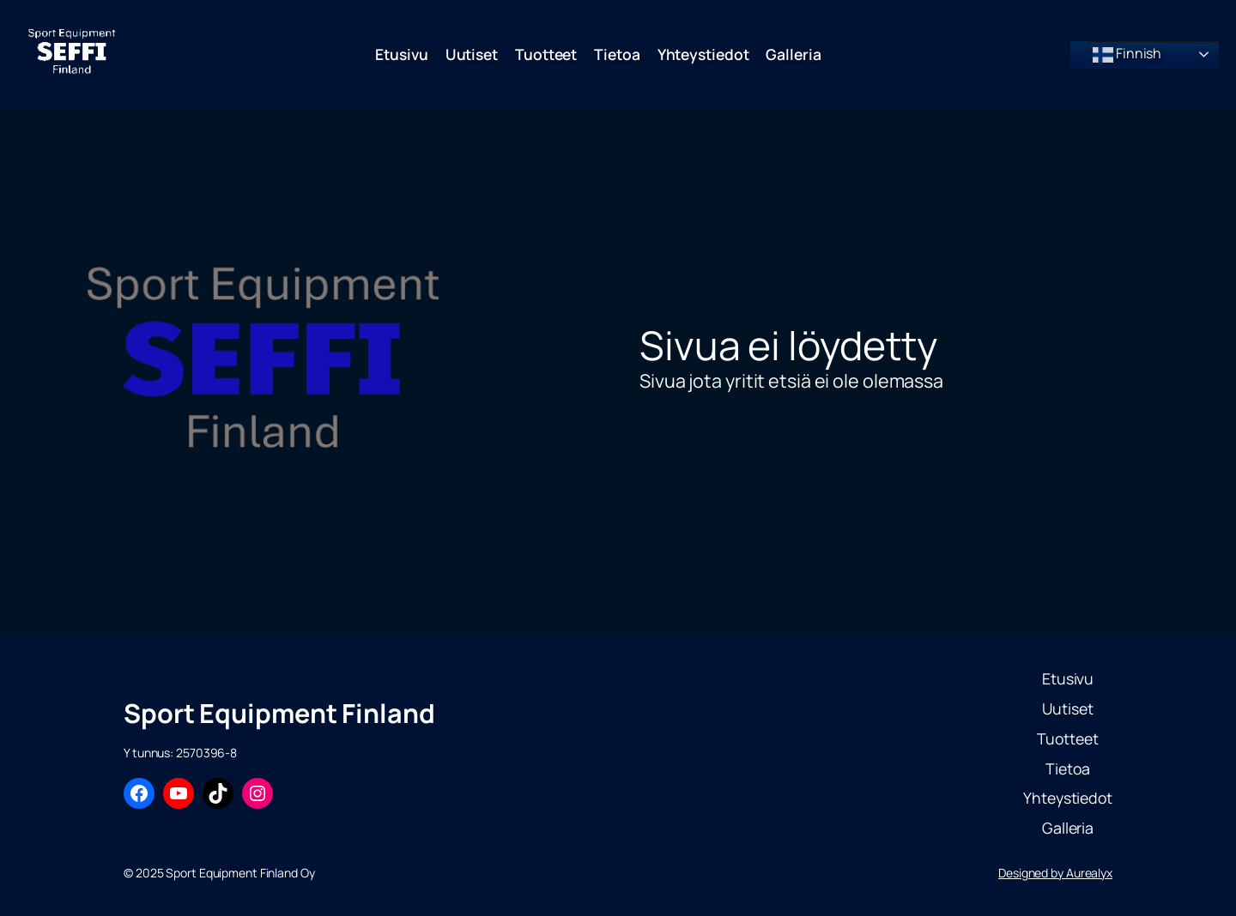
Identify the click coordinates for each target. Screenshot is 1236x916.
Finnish (1127, 54)
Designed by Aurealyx (1055, 873)
